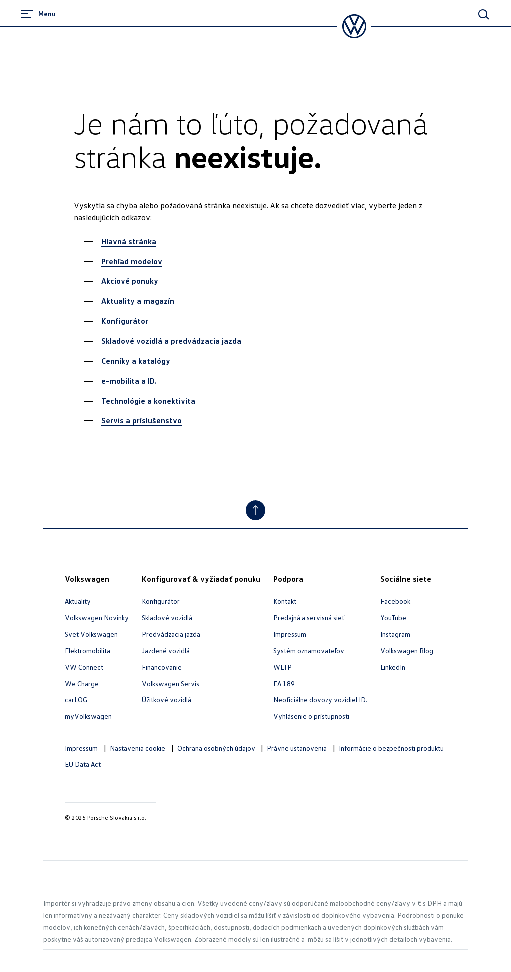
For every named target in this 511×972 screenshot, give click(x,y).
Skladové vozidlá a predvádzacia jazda (171, 341)
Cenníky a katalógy (135, 361)
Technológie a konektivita (148, 401)
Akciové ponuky (129, 281)
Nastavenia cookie (137, 748)
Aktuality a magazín (137, 301)
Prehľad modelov (131, 261)
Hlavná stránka (128, 241)
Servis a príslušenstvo (141, 420)
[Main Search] (484, 14)
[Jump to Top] (255, 510)
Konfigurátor (124, 321)
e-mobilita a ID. (129, 381)
